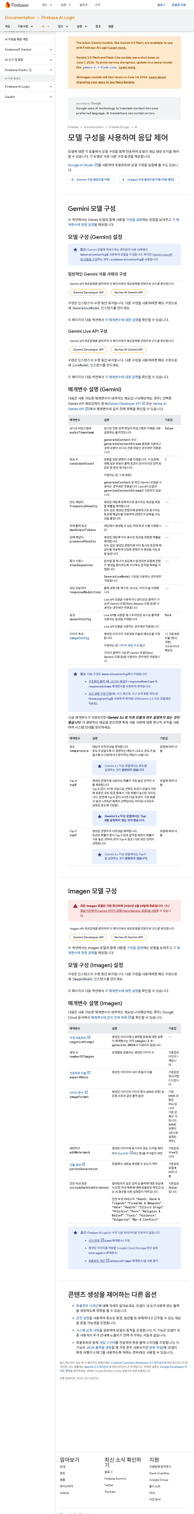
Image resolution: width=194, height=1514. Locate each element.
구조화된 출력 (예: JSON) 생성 (106, 681)
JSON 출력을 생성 (98, 1348)
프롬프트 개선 (96, 1261)
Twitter (109, 1485)
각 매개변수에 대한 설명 (121, 320)
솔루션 (84, 5)
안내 (62, 1467)
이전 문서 (155, 1499)
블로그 (161, 5)
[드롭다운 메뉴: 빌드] (52, 5)
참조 (98, 26)
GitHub (64, 1493)
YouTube (110, 1492)
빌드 (44, 5)
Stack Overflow (159, 1473)
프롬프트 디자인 (87, 1306)
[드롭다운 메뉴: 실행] (71, 5)
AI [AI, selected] (43, 26)
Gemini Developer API (88, 292)
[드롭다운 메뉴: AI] (49, 26)
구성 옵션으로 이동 (90, 179)
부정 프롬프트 (78, 1038)
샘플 (111, 26)
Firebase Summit (115, 1478)
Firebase (73, 127)
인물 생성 (75, 1165)
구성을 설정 (134, 220)
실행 (63, 5)
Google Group (158, 1480)
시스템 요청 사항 (87, 1330)
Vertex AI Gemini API (128, 292)
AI (136, 127)
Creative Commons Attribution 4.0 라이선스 (137, 1363)
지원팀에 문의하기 (160, 1467)
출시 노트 (155, 1486)
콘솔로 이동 (179, 5)
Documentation (20, 17)
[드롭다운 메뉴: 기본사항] (33, 26)
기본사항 (23, 26)
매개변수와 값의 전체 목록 (109, 1018)
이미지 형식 (77, 1093)
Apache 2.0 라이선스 (96, 1367)
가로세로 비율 (78, 1073)
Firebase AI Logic (58, 17)
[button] (24, 49)
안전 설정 (82, 1318)
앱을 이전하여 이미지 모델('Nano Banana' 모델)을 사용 (118, 911)
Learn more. (117, 48)
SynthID (124, 1153)
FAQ (152, 1493)
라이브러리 (66, 1486)
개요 (7, 26)
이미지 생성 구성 (129, 645)
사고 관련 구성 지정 (99, 694)
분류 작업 (155, 1348)
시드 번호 (94, 1240)
